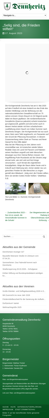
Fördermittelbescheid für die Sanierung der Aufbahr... (23, 299)
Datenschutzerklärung (29, 407)
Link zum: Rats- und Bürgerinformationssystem (18, 393)
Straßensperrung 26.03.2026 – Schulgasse (19, 269)
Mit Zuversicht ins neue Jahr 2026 (16, 295)
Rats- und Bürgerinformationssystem (15, 379)
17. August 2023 (12, 33)
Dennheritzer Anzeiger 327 (13, 252)
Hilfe (13, 407)
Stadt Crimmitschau (25, 409)
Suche (5, 407)
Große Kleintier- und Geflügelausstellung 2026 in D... (23, 291)
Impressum (7, 409)
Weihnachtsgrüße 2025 (11, 307)
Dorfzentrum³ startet (10, 303)
